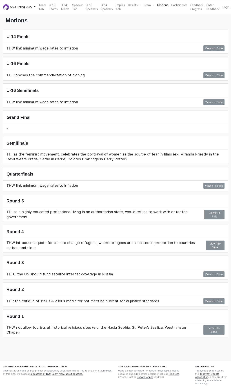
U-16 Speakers (92, 7)
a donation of (40, 374)
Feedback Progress (196, 7)
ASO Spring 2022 (18, 7)
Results (133, 5)
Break (148, 5)
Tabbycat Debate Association (207, 376)
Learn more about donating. (67, 374)
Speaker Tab (77, 7)
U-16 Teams (53, 7)
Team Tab (42, 7)
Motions (162, 5)
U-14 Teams (65, 7)
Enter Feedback (212, 7)
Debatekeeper (145, 377)
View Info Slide (214, 48)
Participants (179, 5)
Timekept (173, 374)
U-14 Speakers (107, 7)
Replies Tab (120, 7)
